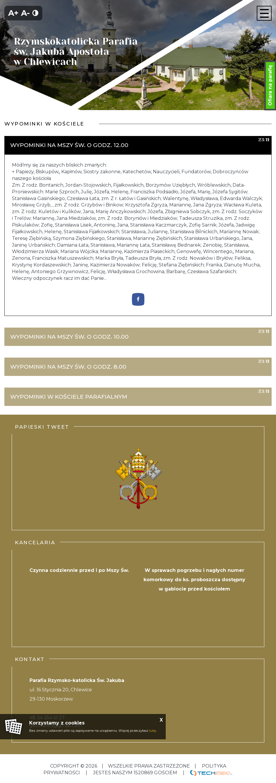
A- (25, 13)
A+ (13, 13)
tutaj (152, 731)
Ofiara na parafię (270, 85)
